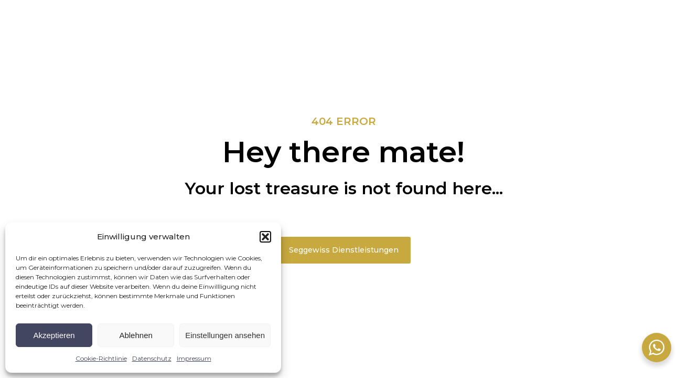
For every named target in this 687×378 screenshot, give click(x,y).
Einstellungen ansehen (225, 335)
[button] (265, 237)
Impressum (194, 358)
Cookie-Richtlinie (101, 358)
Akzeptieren (53, 335)
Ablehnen (135, 335)
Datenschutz (151, 358)
